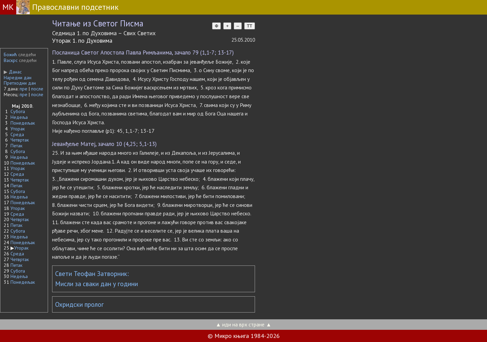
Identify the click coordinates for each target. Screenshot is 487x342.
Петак (16, 146)
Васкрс (11, 60)
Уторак (17, 129)
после (37, 89)
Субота (17, 111)
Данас (13, 72)
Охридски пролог (79, 304)
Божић (10, 54)
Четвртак (19, 140)
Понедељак (22, 123)
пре (23, 89)
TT (249, 25)
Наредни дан (17, 77)
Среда (17, 134)
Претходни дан (20, 83)
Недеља (19, 117)
